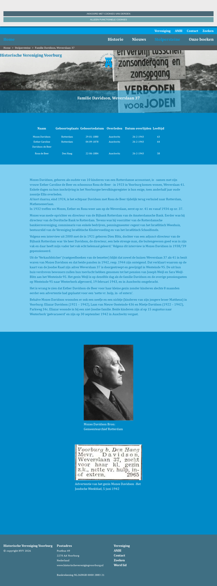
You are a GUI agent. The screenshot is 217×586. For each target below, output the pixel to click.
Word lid (120, 565)
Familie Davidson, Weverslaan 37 (55, 47)
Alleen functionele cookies (108, 19)
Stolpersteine (167, 39)
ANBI (178, 31)
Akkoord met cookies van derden (108, 13)
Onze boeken (201, 39)
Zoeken (208, 31)
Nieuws (139, 39)
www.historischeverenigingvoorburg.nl (80, 565)
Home (9, 39)
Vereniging (163, 31)
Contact (192, 31)
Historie (115, 39)
